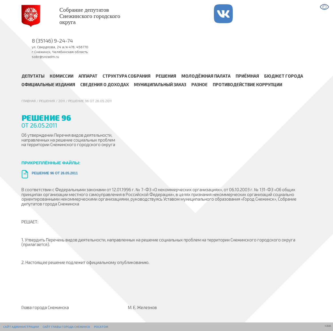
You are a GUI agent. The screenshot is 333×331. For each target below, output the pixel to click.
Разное (199, 84)
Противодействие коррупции (247, 84)
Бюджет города (283, 75)
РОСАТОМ (101, 326)
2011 (61, 101)
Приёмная (247, 75)
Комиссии (61, 75)
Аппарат (88, 75)
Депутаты (33, 75)
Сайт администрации (21, 326)
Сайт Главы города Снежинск (66, 326)
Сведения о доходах (104, 84)
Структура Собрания (127, 75)
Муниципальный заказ (160, 84)
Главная (28, 101)
